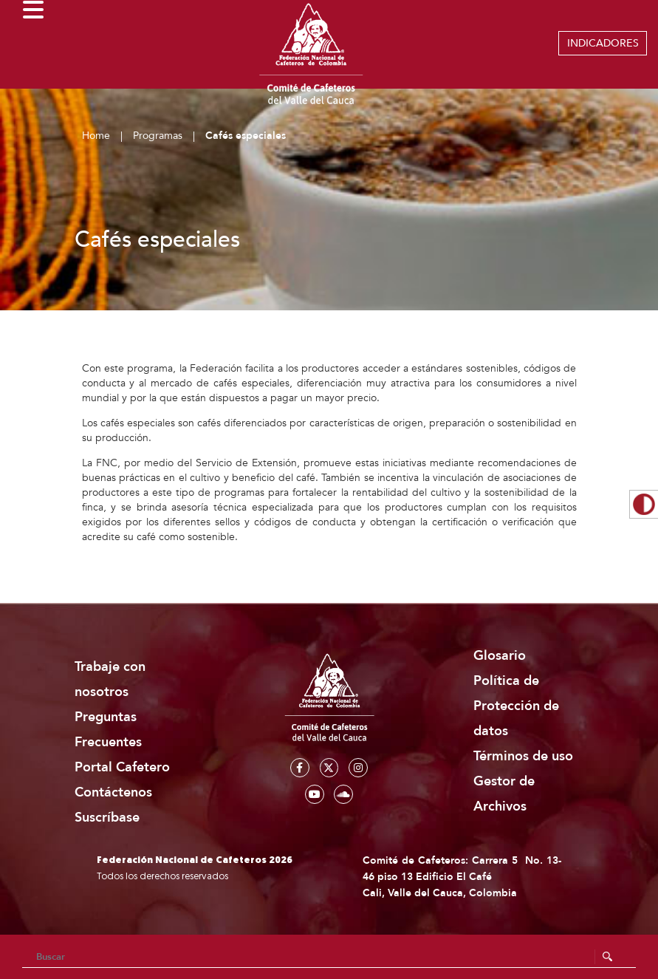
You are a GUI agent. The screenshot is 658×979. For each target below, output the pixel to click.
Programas (157, 136)
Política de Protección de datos (516, 706)
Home (96, 136)
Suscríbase (107, 817)
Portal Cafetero (122, 767)
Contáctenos (113, 792)
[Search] (329, 957)
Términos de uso (523, 756)
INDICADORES (603, 43)
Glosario (499, 656)
